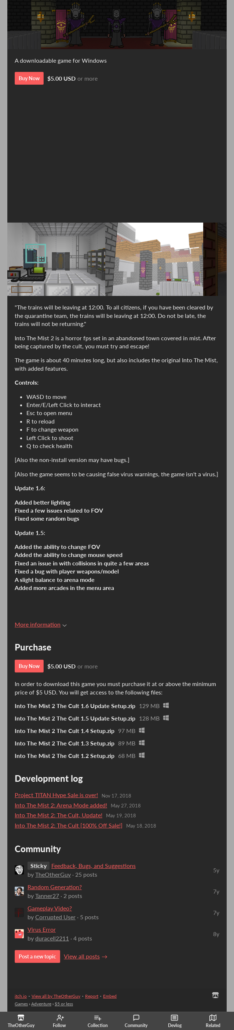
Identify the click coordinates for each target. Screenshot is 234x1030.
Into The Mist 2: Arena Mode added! (61, 805)
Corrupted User (55, 916)
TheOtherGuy (53, 874)
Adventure (41, 1004)
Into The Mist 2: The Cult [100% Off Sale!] (69, 825)
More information (41, 624)
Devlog (175, 1021)
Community (136, 1021)
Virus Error (42, 929)
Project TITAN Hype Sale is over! (56, 794)
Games (21, 1004)
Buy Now (29, 78)
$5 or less (64, 1004)
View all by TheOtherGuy (56, 996)
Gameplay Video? (50, 908)
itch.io (21, 996)
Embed (110, 996)
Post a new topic (37, 956)
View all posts (82, 956)
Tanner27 (47, 895)
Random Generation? (55, 886)
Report (91, 996)
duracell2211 (52, 938)
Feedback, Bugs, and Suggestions (93, 865)
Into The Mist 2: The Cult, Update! (58, 814)
